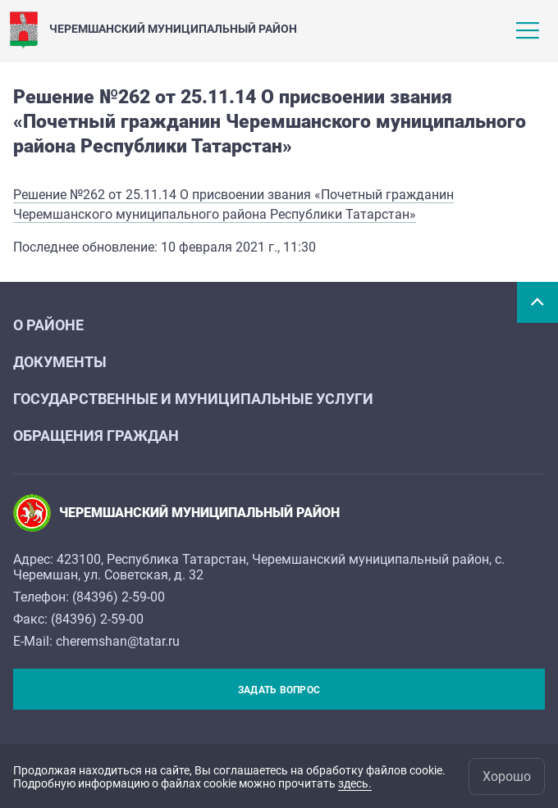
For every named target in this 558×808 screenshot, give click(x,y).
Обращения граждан (96, 435)
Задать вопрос (279, 690)
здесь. (355, 783)
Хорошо (507, 776)
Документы (60, 361)
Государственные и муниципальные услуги (193, 398)
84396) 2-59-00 (120, 597)
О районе (48, 325)
